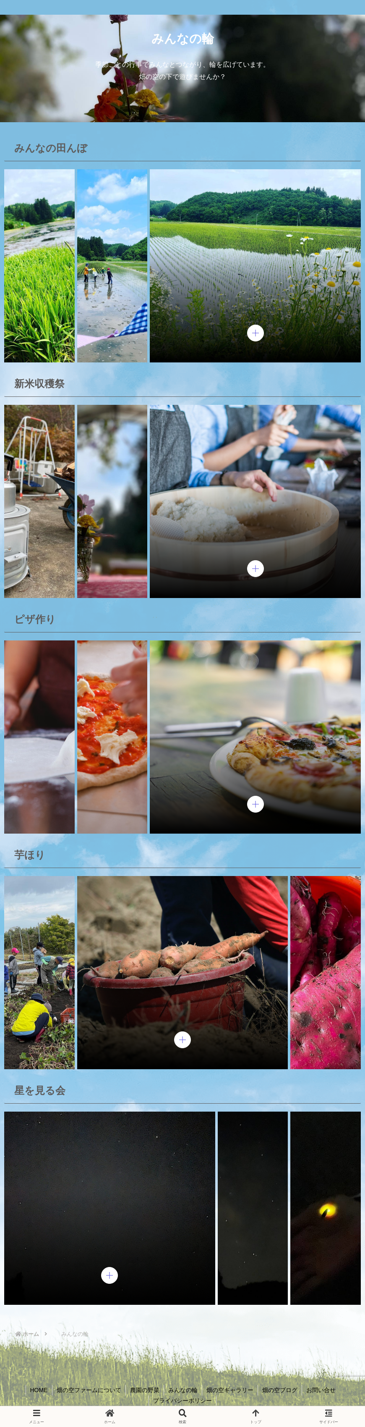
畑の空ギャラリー (229, 1390)
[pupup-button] (255, 333)
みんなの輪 (183, 1390)
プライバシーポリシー (182, 1400)
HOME (39, 1390)
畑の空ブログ (279, 1390)
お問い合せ (321, 1390)
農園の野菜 (144, 1390)
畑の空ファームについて (89, 1390)
